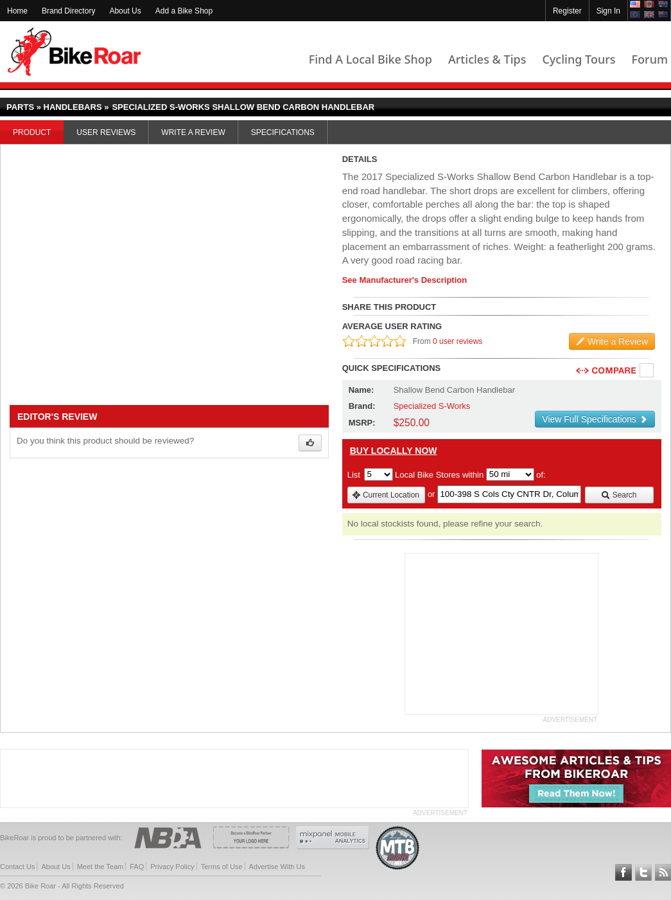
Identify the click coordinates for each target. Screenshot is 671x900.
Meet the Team (100, 866)
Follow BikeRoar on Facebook (623, 872)
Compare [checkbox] (647, 371)
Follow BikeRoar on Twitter (643, 872)
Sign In (608, 10)
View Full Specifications (595, 419)
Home (17, 10)
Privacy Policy (172, 866)
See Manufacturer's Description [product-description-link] (404, 280)
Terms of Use (222, 866)
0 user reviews (457, 341)
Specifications (283, 132)
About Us (125, 10)
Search (618, 495)
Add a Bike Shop (184, 10)
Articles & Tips (487, 59)
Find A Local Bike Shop (370, 59)
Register (567, 10)
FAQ (137, 866)
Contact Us (17, 866)
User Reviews (105, 132)
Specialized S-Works (432, 406)
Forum (650, 59)
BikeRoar (74, 52)
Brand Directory (68, 10)
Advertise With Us (277, 866)
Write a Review (193, 132)
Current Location (385, 495)
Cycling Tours (578, 59)
